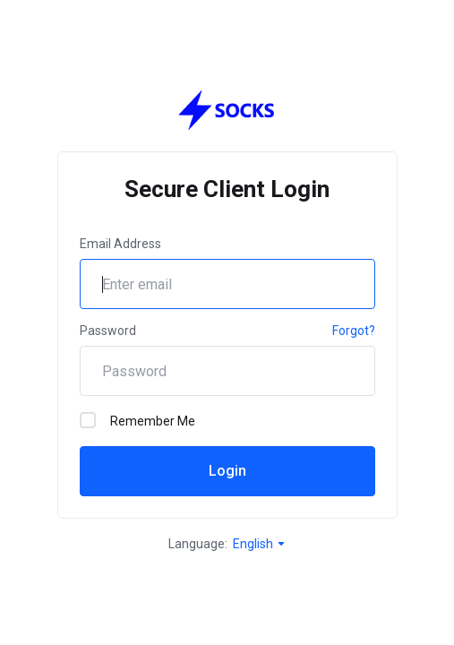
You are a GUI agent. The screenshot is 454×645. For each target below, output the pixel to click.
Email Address (120, 243)
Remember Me (137, 420)
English (260, 544)
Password (108, 330)
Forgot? (353, 330)
